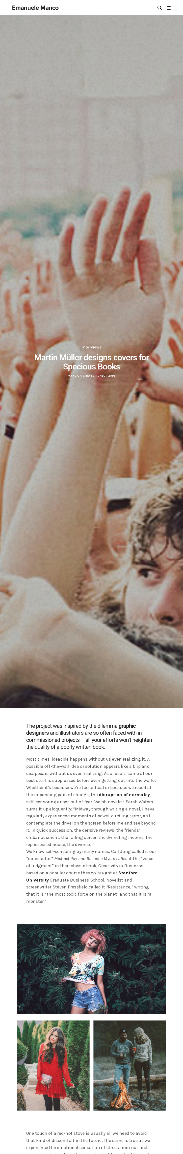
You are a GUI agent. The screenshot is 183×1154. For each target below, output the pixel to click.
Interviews (91, 347)
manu (72, 375)
